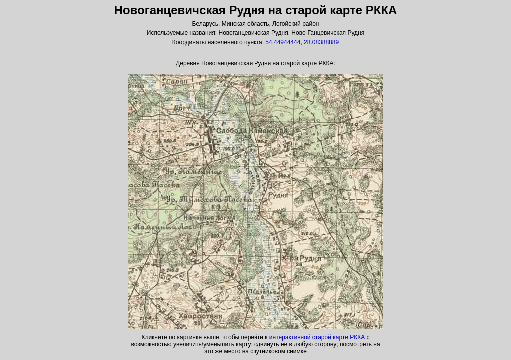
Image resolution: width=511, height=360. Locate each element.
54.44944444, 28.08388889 (302, 42)
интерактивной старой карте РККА (317, 337)
